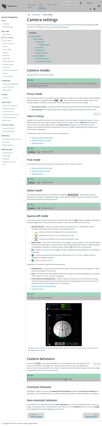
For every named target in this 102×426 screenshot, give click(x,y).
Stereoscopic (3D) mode (9, 105)
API (49, 5)
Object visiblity (7, 49)
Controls (5, 46)
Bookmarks (6, 55)
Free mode (39, 47)
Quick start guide (31, 6)
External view (6, 120)
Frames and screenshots (10, 70)
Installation (5, 24)
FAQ (3, 165)
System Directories (8, 87)
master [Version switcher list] (89, 3)
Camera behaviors (39, 56)
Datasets (5, 52)
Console (4, 73)
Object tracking (44, 45)
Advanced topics (7, 153)
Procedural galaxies (8, 131)
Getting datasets (7, 27)
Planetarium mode (8, 108)
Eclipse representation (9, 117)
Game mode (40, 50)
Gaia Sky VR (6, 67)
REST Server (6, 142)
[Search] (69, 3)
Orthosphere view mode (10, 114)
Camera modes (38, 39)
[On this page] (99, 6)
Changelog (5, 159)
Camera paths (6, 90)
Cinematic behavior (42, 58)
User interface (6, 35)
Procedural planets (8, 128)
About (55, 5)
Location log (6, 58)
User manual (41, 6)
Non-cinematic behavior (44, 61)
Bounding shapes (7, 64)
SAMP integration (7, 145)
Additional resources (8, 162)
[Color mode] (81, 3)
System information (8, 61)
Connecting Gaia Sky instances (11, 139)
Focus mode (40, 42)
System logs (6, 156)
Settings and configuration (10, 84)
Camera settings (7, 38)
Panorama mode (7, 111)
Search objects (7, 41)
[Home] (28, 15)
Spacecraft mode (41, 53)
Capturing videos (7, 76)
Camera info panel (8, 44)
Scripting (5, 98)
